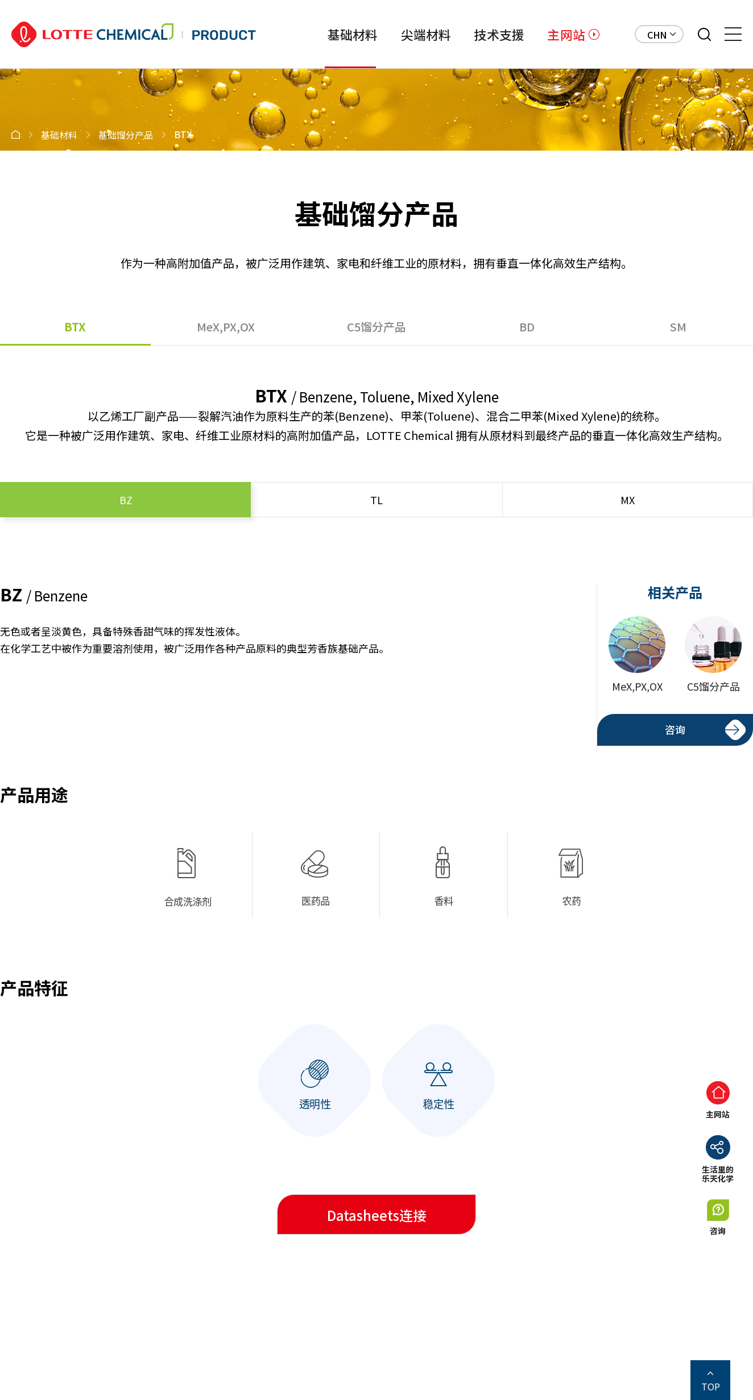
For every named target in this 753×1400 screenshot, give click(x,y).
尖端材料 (426, 34)
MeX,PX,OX (226, 326)
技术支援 (499, 34)
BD (527, 326)
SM (677, 326)
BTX (75, 326)
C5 (376, 326)
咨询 (675, 729)
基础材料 (353, 34)
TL (376, 499)
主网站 (566, 34)
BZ (126, 499)
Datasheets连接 (377, 1215)
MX (627, 499)
